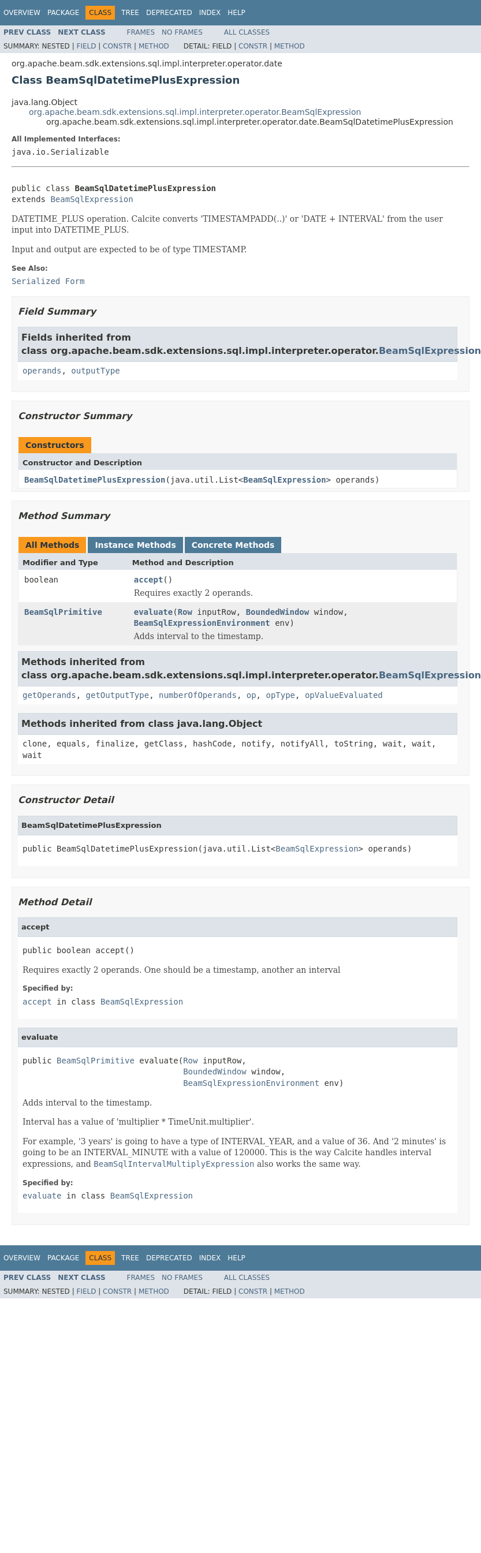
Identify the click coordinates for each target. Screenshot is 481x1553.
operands (42, 370)
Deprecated (169, 13)
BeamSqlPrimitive (63, 612)
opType (280, 695)
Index (210, 13)
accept (148, 579)
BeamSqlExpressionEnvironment (202, 623)
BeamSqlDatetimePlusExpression (94, 479)
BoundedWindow (278, 612)
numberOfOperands (198, 695)
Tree (130, 13)
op (251, 695)
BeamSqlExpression (91, 199)
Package (63, 13)
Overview (21, 13)
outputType (95, 370)
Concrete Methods (233, 545)
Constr (117, 46)
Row (185, 612)
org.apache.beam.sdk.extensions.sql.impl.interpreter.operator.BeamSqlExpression (195, 112)
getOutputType (118, 695)
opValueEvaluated (344, 695)
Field (86, 46)
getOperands (49, 695)
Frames (141, 32)
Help (236, 13)
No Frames (182, 32)
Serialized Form (48, 281)
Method (154, 46)
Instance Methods (135, 545)
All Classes (247, 32)
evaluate (153, 612)
